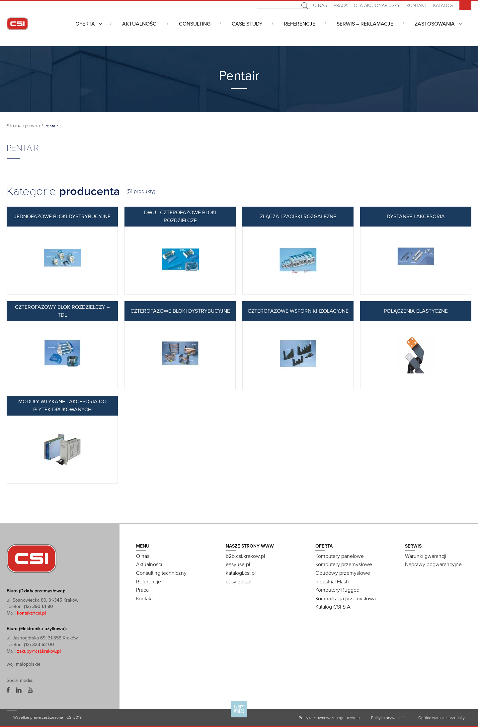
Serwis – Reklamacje (365, 24)
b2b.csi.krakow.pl (245, 556)
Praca (341, 5)
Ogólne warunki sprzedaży (441, 717)
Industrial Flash (332, 581)
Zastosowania (435, 24)
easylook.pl (238, 581)
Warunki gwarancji (425, 556)
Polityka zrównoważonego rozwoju (329, 717)
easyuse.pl (238, 564)
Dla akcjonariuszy (377, 5)
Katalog (443, 5)
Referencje (299, 24)
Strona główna (23, 126)
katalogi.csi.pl (241, 573)
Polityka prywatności (389, 717)
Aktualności (140, 24)
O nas (320, 5)
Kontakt (417, 5)
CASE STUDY (247, 24)
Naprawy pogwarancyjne (433, 564)
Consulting (194, 24)
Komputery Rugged (337, 590)
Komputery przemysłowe (343, 564)
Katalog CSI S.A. (333, 607)
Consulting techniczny (161, 573)
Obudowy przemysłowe (342, 573)
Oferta (85, 24)
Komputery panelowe (339, 556)
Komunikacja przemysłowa (345, 598)
